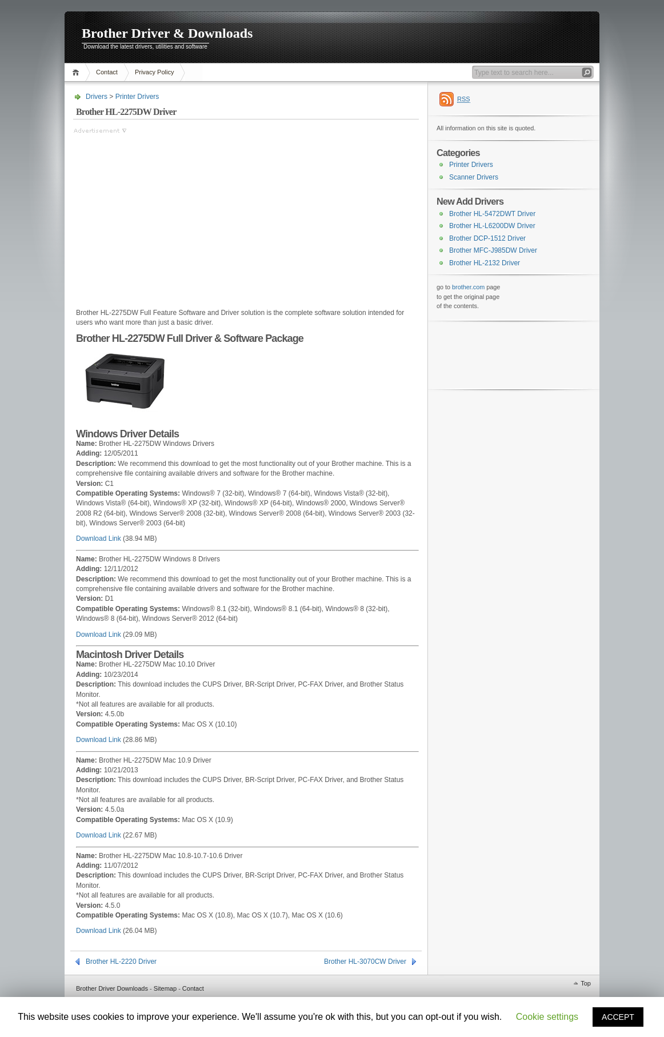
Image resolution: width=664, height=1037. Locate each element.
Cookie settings (547, 1017)
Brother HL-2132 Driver (484, 263)
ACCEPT (618, 1017)
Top (586, 983)
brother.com (468, 287)
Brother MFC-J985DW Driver (493, 250)
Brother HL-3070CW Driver (365, 962)
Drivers (96, 97)
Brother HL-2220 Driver (121, 962)
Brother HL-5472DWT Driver (492, 214)
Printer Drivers (137, 97)
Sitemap (165, 988)
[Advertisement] (169, 215)
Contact (107, 72)
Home (77, 72)
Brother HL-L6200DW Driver (492, 226)
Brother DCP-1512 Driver (487, 238)
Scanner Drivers (473, 177)
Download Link (98, 539)
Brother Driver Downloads (112, 988)
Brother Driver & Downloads (167, 33)
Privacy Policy (154, 72)
